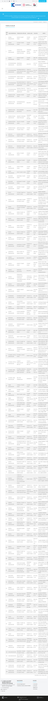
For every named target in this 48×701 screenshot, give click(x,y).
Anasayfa (40, 22)
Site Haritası (35, 688)
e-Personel (35, 685)
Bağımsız (44, 22)
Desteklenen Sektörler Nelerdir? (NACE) (23, 685)
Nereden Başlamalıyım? (21, 684)
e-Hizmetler (35, 684)
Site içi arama (35, 1)
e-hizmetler (42, 1)
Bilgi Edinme (35, 687)
